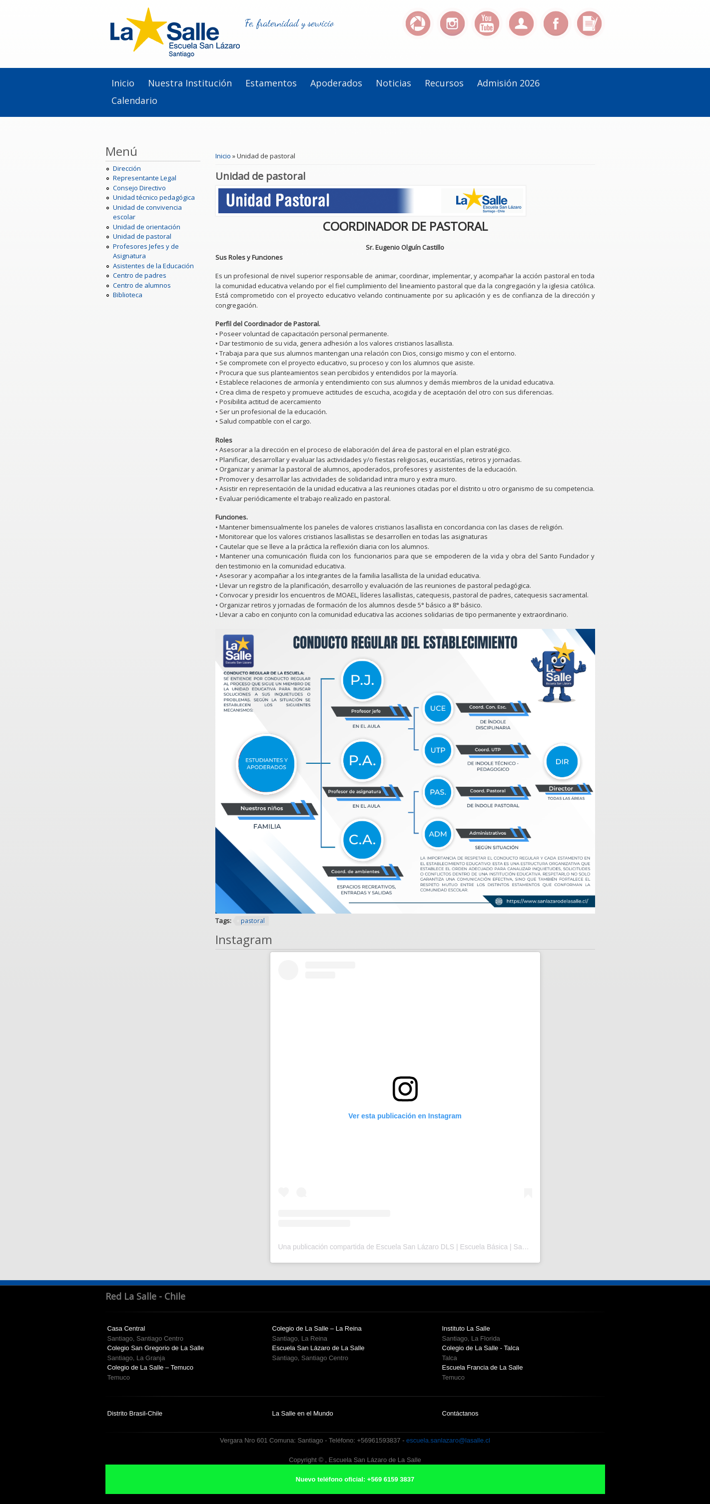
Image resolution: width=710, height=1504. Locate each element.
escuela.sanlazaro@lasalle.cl (448, 1440)
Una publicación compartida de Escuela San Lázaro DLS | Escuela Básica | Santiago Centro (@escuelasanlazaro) (455, 1247)
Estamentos (271, 83)
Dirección (127, 168)
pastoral (253, 921)
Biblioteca (127, 294)
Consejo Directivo (139, 187)
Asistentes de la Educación (153, 265)
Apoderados (336, 83)
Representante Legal (144, 177)
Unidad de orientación (146, 226)
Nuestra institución (190, 83)
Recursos (444, 83)
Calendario (134, 100)
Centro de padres (139, 275)
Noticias (393, 83)
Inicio (122, 83)
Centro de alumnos (142, 285)
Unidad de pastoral (142, 236)
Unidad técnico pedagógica (154, 197)
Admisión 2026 (508, 83)
